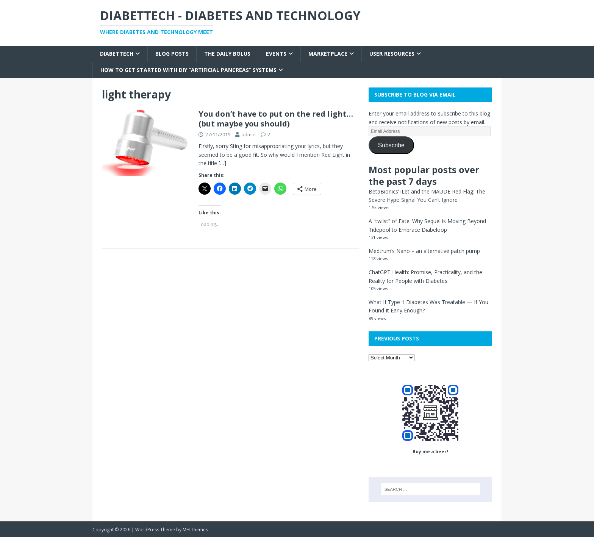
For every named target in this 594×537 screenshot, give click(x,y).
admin (248, 134)
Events (276, 53)
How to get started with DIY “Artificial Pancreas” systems (188, 69)
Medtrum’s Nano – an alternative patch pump (424, 250)
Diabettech (116, 53)
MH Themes (195, 529)
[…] (222, 163)
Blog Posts (172, 53)
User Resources (391, 53)
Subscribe (391, 145)
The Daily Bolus (227, 53)
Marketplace (327, 53)
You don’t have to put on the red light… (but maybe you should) (276, 119)
